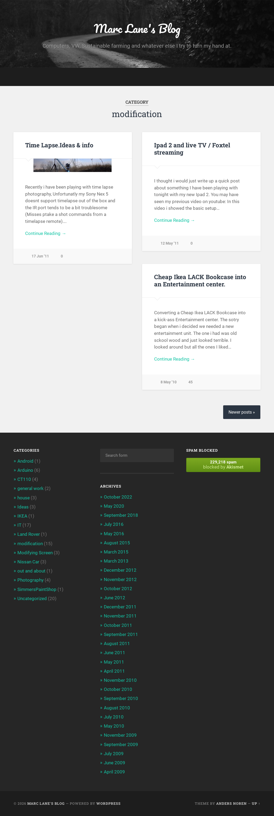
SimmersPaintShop (36, 589)
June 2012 (114, 597)
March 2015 (116, 552)
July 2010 (114, 717)
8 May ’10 (169, 382)
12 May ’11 (170, 243)
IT (19, 525)
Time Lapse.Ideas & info (59, 145)
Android (25, 461)
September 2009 (121, 744)
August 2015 (117, 542)
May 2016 (114, 533)
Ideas (23, 507)
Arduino (25, 470)
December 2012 (120, 570)
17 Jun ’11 (40, 256)
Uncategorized (32, 598)
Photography (30, 580)
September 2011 (121, 634)
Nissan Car (28, 561)
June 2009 (114, 762)
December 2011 (120, 606)
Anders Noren (231, 803)
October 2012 (118, 588)
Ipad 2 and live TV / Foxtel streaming (192, 148)
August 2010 (117, 707)
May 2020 (114, 506)
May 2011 (114, 662)
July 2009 (114, 753)
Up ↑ (256, 803)
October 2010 (118, 689)
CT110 (24, 479)
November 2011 (120, 616)
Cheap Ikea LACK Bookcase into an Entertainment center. (200, 280)
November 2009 (120, 735)
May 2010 (114, 726)
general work (30, 488)
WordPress (108, 803)
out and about (31, 571)
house (23, 497)
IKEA (22, 516)
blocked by (223, 465)
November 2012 (120, 579)
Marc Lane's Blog (137, 28)
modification (30, 543)
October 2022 (118, 497)
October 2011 (118, 625)
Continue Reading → (45, 233)
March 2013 (116, 561)
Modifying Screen (35, 552)
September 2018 (121, 515)
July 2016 (114, 524)
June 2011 (114, 652)
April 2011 (114, 671)
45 (190, 382)
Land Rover (28, 534)
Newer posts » (242, 412)
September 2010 (121, 698)
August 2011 (117, 643)
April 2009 (114, 771)
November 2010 (120, 680)
